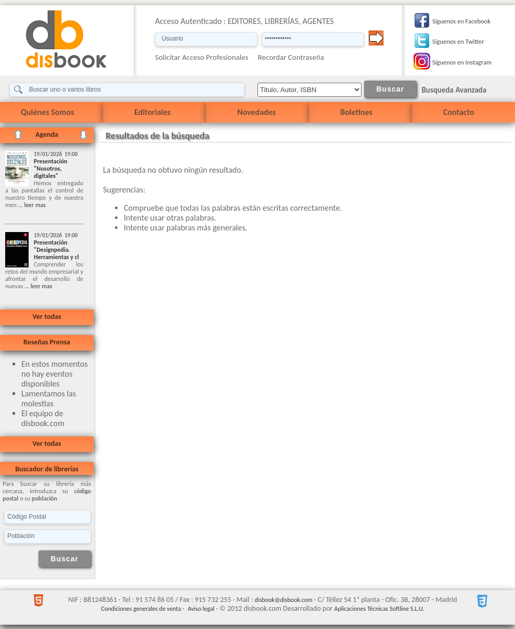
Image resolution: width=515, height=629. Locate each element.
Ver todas (46, 316)
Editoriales (152, 112)
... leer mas (31, 205)
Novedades (256, 112)
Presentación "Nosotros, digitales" (51, 168)
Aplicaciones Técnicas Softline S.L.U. (379, 608)
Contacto (458, 112)
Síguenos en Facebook (461, 21)
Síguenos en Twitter (458, 41)
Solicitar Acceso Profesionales (202, 57)
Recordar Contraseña (291, 57)
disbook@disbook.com (284, 600)
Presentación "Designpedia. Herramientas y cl (56, 250)
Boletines (356, 112)
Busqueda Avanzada (453, 90)
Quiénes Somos (47, 112)
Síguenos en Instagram (462, 62)
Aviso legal (201, 608)
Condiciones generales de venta (141, 608)
